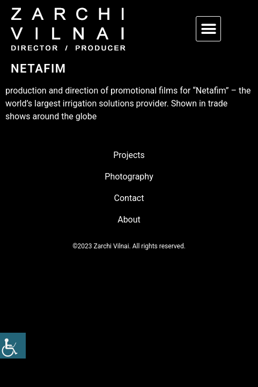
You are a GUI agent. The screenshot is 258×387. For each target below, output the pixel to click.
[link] (13, 346)
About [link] (129, 219)
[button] (208, 28)
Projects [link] (129, 155)
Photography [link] (129, 176)
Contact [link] (129, 198)
